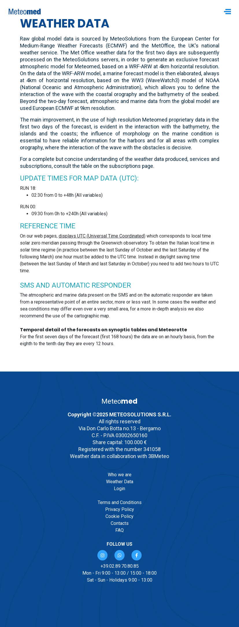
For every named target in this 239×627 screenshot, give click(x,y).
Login (119, 488)
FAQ (119, 530)
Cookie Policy (119, 516)
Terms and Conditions (120, 502)
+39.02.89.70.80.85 (120, 566)
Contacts (120, 523)
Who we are (119, 474)
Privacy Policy (119, 509)
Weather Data (119, 481)
